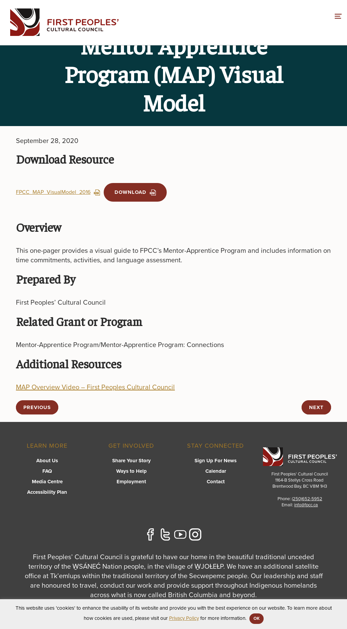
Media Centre (47, 482)
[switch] (338, 15)
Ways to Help (131, 471)
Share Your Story (131, 461)
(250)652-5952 (307, 499)
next (316, 407)
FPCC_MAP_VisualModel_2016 (58, 192)
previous (37, 407)
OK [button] (256, 618)
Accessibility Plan (47, 492)
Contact (216, 482)
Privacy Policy (184, 618)
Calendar (215, 471)
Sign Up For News (216, 461)
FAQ (47, 471)
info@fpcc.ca (306, 505)
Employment (131, 482)
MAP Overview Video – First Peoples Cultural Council (95, 387)
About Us (47, 461)
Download (135, 192)
